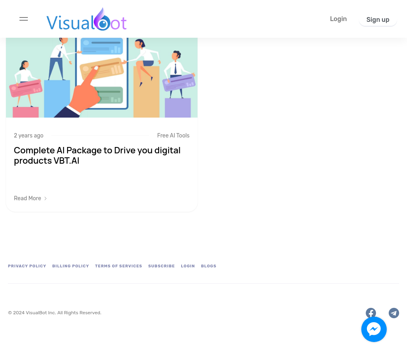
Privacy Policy (27, 266)
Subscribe (161, 266)
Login (188, 266)
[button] (338, 19)
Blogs (209, 266)
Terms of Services (118, 266)
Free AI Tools (173, 135)
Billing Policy (70, 266)
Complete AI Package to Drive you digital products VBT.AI (97, 155)
